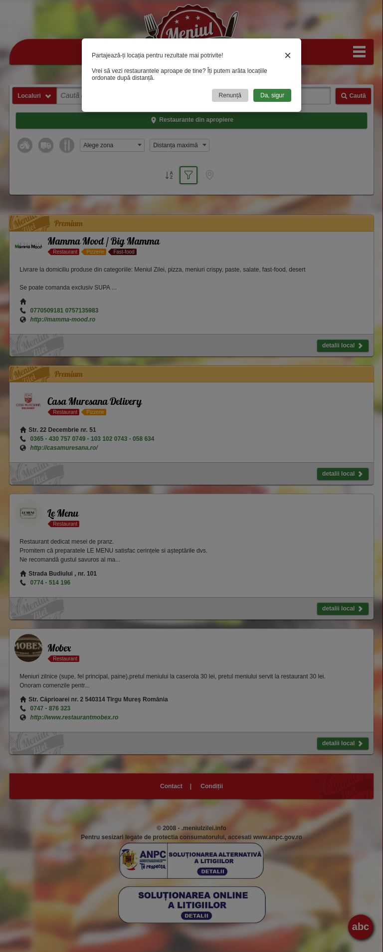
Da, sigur (272, 95)
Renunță (230, 95)
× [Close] (287, 55)
